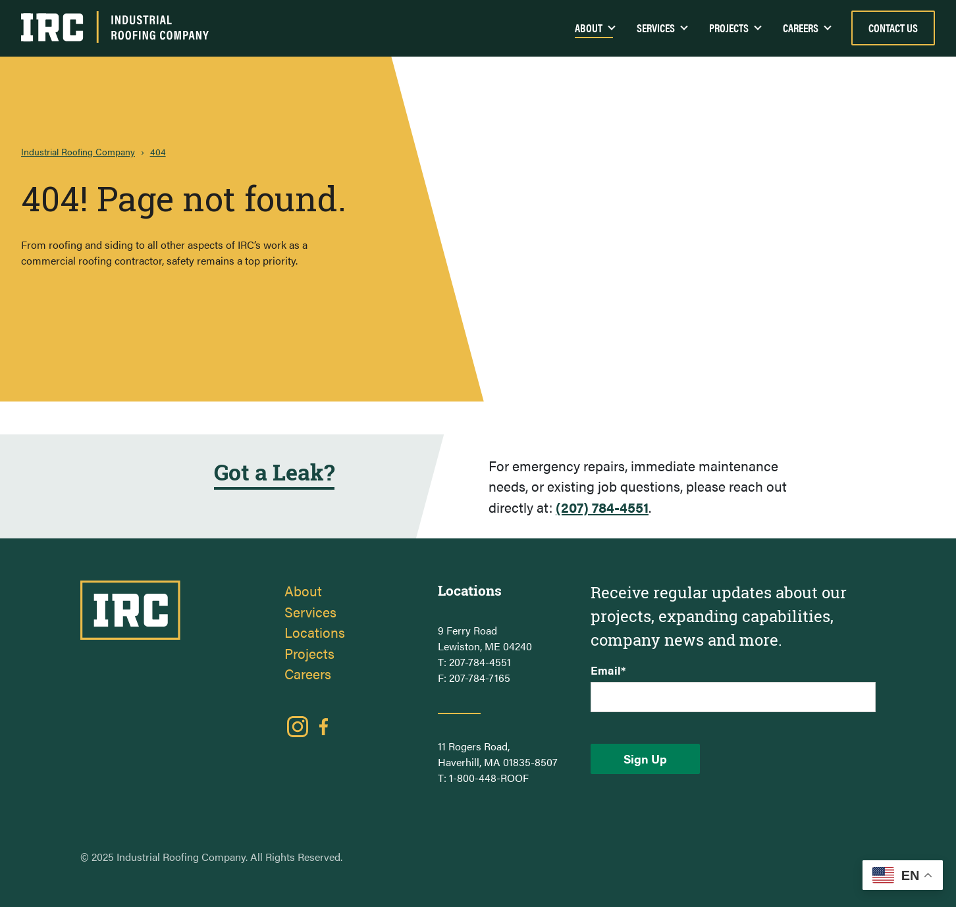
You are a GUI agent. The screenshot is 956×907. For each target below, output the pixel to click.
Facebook (323, 726)
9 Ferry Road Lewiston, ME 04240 (485, 638)
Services (656, 28)
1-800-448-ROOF (489, 777)
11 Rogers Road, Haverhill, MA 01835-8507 (498, 754)
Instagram (297, 726)
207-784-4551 (480, 661)
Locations (314, 632)
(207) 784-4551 (602, 507)
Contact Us (893, 28)
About (303, 590)
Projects (729, 28)
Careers (800, 28)
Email (608, 670)
